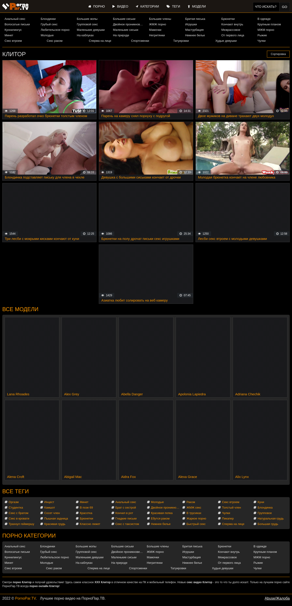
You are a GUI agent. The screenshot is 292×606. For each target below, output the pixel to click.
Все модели (20, 309)
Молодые (47, 35)
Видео (120, 6)
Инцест (49, 502)
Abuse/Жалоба (277, 598)
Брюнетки (228, 19)
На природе (121, 35)
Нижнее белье (195, 35)
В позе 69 (86, 507)
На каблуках (85, 35)
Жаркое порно (196, 518)
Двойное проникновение (129, 24)
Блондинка (265, 507)
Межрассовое (230, 29)
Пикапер (228, 518)
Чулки (262, 40)
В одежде (264, 19)
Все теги (15, 491)
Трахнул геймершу (21, 524)
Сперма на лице (100, 40)
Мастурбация (194, 29)
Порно (96, 6)
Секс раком (55, 40)
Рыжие (262, 35)
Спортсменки (140, 40)
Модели (197, 6)
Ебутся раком (160, 518)
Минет (9, 35)
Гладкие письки (126, 518)
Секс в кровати (19, 518)
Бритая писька (195, 19)
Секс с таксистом (127, 524)
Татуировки (181, 40)
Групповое (265, 513)
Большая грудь (268, 524)
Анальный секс (15, 19)
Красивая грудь (54, 524)
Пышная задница (56, 518)
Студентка (16, 507)
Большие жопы (87, 19)
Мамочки (155, 29)
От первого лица (232, 35)
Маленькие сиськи (125, 29)
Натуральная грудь (271, 518)
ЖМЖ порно (157, 24)
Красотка (86, 513)
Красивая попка (162, 513)
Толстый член (231, 507)
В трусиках (193, 513)
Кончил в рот (124, 513)
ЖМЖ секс (193, 507)
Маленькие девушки (91, 29)
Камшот (49, 507)
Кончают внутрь (232, 24)
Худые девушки (226, 40)
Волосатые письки (17, 24)
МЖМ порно (266, 29)
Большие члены (160, 19)
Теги (173, 6)
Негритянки (157, 35)
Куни (261, 502)
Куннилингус (13, 29)
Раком (190, 502)
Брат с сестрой (125, 507)
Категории (147, 6)
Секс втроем (13, 40)
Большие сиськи (124, 19)
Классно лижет (90, 524)
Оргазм (14, 502)
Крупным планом (269, 24)
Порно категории (29, 536)
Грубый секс (49, 24)
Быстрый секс (196, 524)
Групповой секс (87, 24)
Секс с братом (18, 513)
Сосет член (52, 513)
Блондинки (48, 19)
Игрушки (191, 24)
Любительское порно (55, 29)
